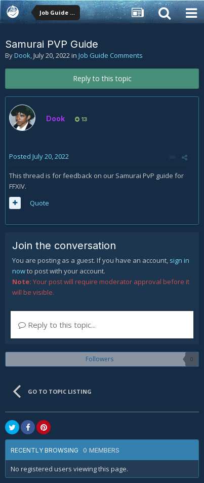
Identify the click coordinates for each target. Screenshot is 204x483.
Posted (39, 156)
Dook (22, 55)
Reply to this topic (102, 78)
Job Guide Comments (110, 55)
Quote (39, 203)
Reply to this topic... (57, 325)
